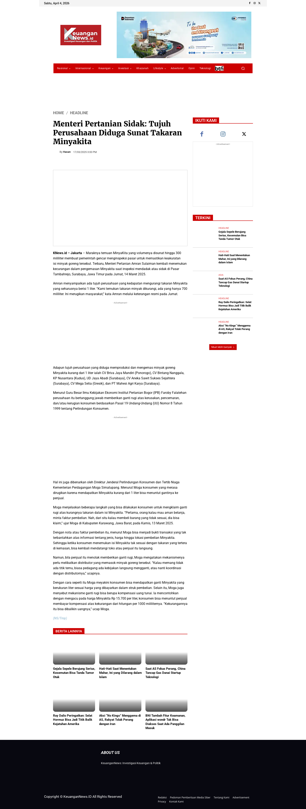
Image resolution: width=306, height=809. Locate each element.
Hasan (67, 152)
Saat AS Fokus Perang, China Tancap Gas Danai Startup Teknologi (165, 673)
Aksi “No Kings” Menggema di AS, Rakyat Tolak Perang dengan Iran (120, 720)
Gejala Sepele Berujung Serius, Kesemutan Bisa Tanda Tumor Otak (74, 673)
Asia (220, 274)
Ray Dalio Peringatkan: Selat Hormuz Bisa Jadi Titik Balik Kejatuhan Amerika (72, 720)
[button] (243, 68)
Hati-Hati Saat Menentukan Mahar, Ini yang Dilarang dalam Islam (120, 673)
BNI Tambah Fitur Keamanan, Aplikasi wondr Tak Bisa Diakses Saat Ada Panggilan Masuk (165, 722)
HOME (58, 113)
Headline (79, 113)
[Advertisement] (120, 333)
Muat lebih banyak (223, 345)
